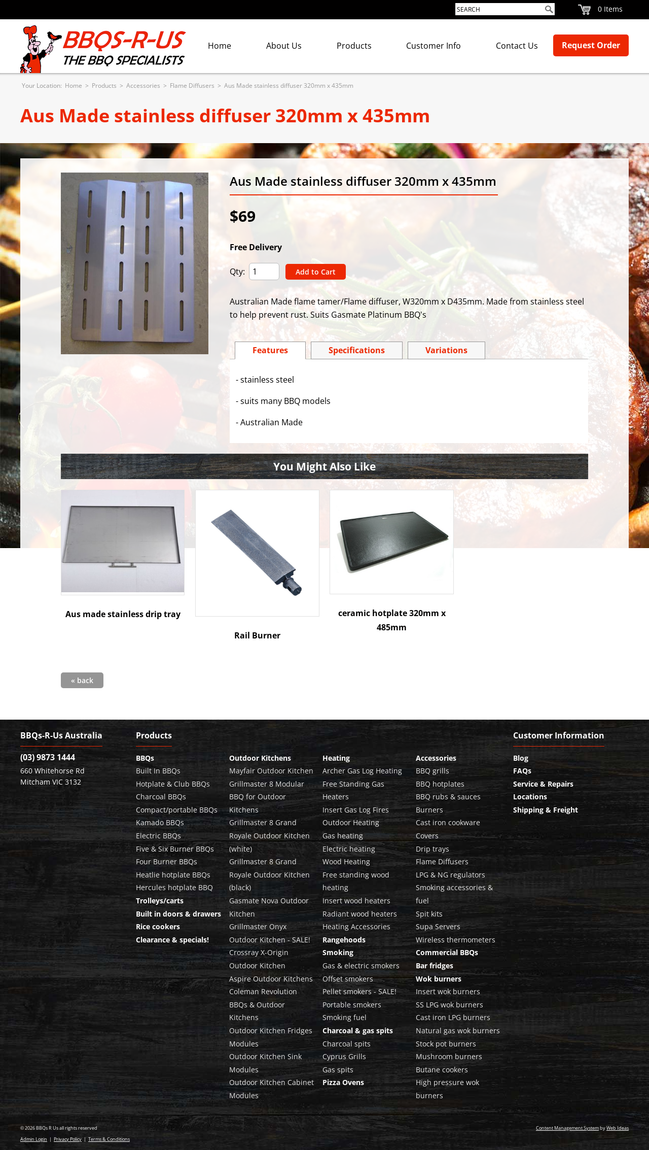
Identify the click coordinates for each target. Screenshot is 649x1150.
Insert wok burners (448, 991)
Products (354, 45)
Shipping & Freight (545, 810)
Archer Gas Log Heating (362, 770)
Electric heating (348, 849)
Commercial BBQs (447, 952)
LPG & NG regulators (450, 875)
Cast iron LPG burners (453, 1017)
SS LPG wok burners (449, 1004)
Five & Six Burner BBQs (175, 849)
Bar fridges (434, 965)
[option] (134, 263)
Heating (336, 758)
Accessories (143, 85)
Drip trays (432, 849)
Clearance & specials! (172, 939)
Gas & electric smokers (361, 965)
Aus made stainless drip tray (123, 614)
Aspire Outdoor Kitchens (271, 979)
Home (219, 45)
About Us (284, 45)
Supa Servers (438, 926)
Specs (357, 350)
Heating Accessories (356, 926)
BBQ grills (432, 770)
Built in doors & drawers (178, 914)
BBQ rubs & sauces (448, 796)
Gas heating (342, 835)
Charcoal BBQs (161, 796)
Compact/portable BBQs (177, 810)
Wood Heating (346, 861)
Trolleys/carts (160, 900)
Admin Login (33, 1139)
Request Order (591, 45)
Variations (446, 350)
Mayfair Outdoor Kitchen (271, 770)
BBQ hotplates (440, 784)
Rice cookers (158, 926)
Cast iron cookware (448, 822)
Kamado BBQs (160, 822)
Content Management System (567, 1128)
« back (82, 680)
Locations (530, 796)
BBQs (145, 758)
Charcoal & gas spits (357, 1030)
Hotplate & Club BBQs (173, 784)
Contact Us (517, 45)
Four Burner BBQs (166, 861)
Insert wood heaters (356, 900)
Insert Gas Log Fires (355, 810)
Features (270, 350)
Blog (520, 758)
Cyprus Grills (344, 1056)
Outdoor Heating (350, 822)
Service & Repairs (543, 784)
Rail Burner (257, 635)
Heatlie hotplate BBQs (173, 875)
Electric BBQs (158, 835)
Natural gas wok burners (458, 1030)
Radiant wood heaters (359, 914)
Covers (427, 835)
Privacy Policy (68, 1139)
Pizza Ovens (343, 1082)
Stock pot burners (446, 1043)
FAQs (522, 770)
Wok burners (438, 979)
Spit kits (429, 914)
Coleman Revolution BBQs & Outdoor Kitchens (263, 1004)
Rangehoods (344, 939)
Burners (429, 810)
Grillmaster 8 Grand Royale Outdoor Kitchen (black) (269, 874)
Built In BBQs (158, 770)
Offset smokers (347, 979)
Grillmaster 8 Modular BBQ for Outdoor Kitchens (266, 797)
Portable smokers (351, 1004)
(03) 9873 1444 (47, 757)
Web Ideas (617, 1128)
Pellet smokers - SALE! (359, 991)
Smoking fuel (344, 1017)
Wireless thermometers (455, 939)
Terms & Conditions (109, 1139)
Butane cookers (442, 1069)
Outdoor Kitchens (260, 758)
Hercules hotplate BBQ (174, 887)
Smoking (337, 952)
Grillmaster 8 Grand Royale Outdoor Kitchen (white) (269, 835)
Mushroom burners (449, 1056)
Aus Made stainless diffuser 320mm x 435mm (288, 85)
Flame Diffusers (192, 85)
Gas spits (337, 1069)
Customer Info (433, 45)
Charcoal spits (346, 1043)
